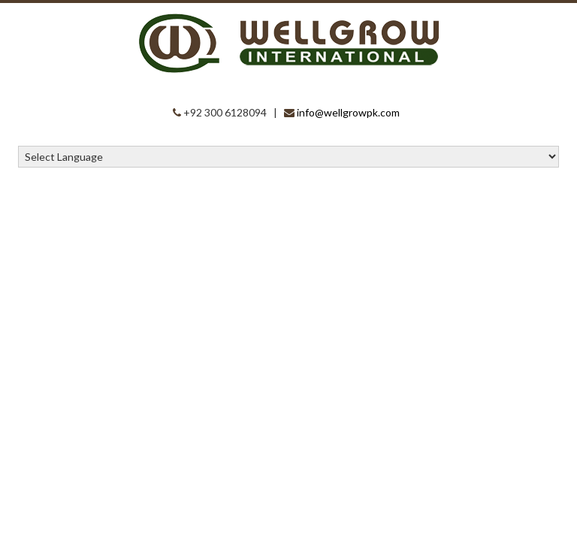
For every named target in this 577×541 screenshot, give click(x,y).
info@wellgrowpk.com (348, 112)
